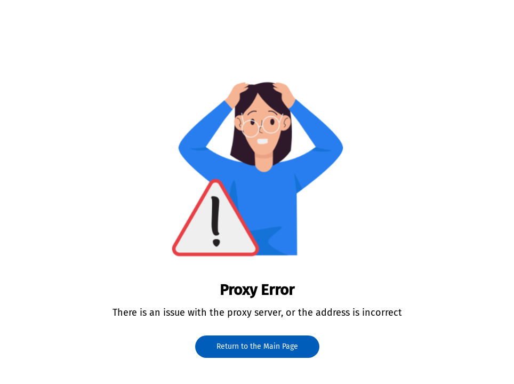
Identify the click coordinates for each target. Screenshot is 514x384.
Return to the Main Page (257, 346)
